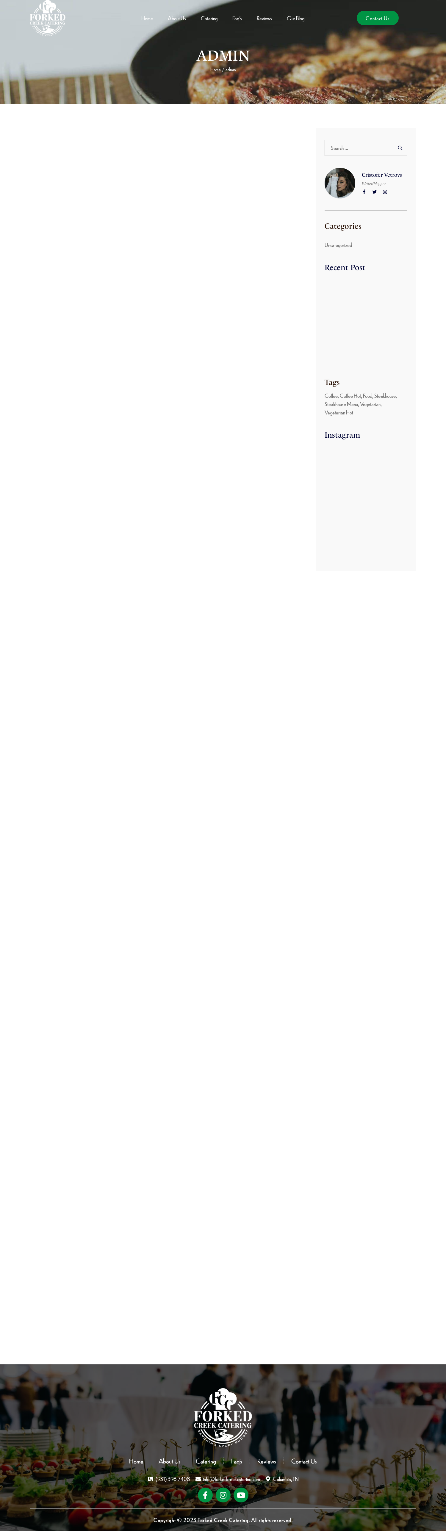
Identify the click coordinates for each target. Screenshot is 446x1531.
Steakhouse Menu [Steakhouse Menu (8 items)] (341, 403)
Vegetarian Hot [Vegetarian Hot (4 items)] (339, 412)
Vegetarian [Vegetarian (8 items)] (370, 403)
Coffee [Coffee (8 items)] (331, 395)
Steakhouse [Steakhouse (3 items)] (385, 395)
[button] (378, 18)
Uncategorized (338, 244)
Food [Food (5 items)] (367, 395)
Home (215, 69)
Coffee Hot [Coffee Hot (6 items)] (350, 395)
